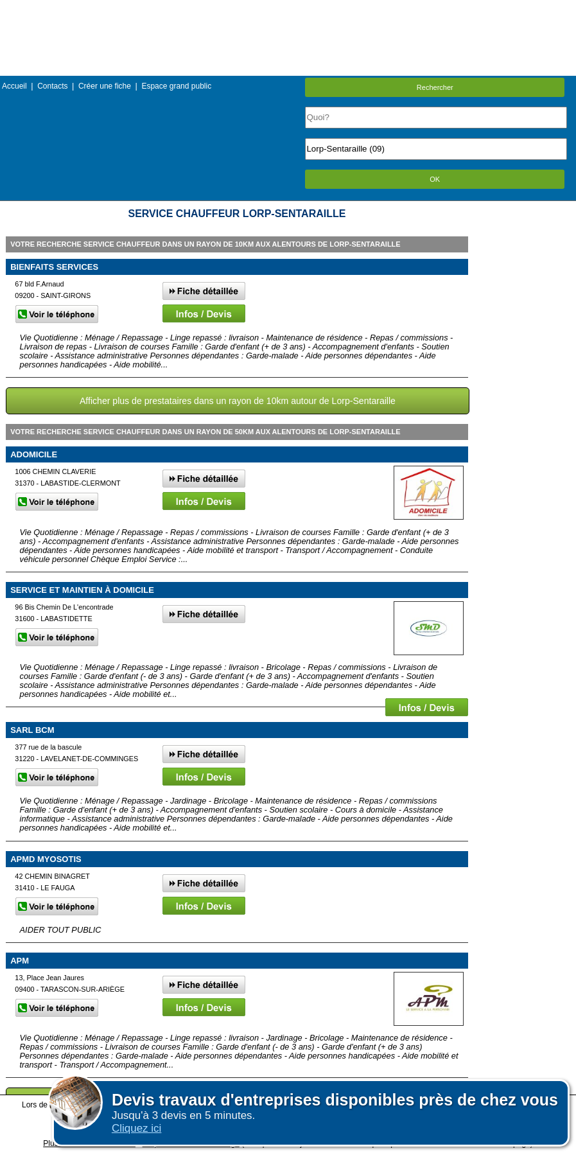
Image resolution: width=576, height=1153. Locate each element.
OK (435, 179)
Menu (287, 9)
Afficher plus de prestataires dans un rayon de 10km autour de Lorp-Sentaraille (238, 401)
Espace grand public (176, 86)
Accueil (14, 86)
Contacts (52, 86)
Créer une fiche (104, 86)
